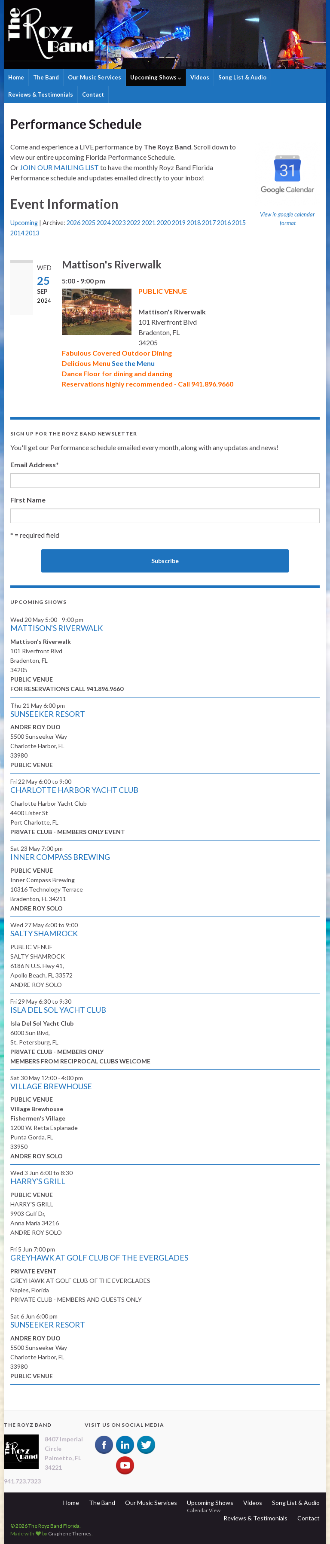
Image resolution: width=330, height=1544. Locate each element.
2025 (88, 222)
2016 (224, 222)
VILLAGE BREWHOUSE (51, 1086)
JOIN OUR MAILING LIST (59, 167)
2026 (73, 222)
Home (16, 77)
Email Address (34, 464)
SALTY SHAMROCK (44, 933)
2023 (118, 222)
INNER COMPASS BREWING (60, 857)
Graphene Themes (70, 1533)
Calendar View (203, 1510)
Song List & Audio (242, 77)
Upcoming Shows (155, 77)
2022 (134, 222)
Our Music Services (94, 77)
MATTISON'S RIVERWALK (56, 628)
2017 (209, 222)
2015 (239, 222)
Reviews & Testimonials (40, 94)
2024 (103, 222)
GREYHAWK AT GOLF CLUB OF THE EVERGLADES (99, 1257)
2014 (17, 233)
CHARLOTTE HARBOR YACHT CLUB (74, 790)
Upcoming (24, 222)
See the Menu (133, 363)
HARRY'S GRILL (37, 1181)
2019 (179, 222)
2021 (149, 222)
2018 (194, 222)
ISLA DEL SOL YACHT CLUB (58, 1009)
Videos (199, 77)
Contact (93, 94)
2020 (164, 222)
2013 (32, 233)
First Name (28, 500)
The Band (46, 77)
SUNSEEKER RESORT (47, 714)
